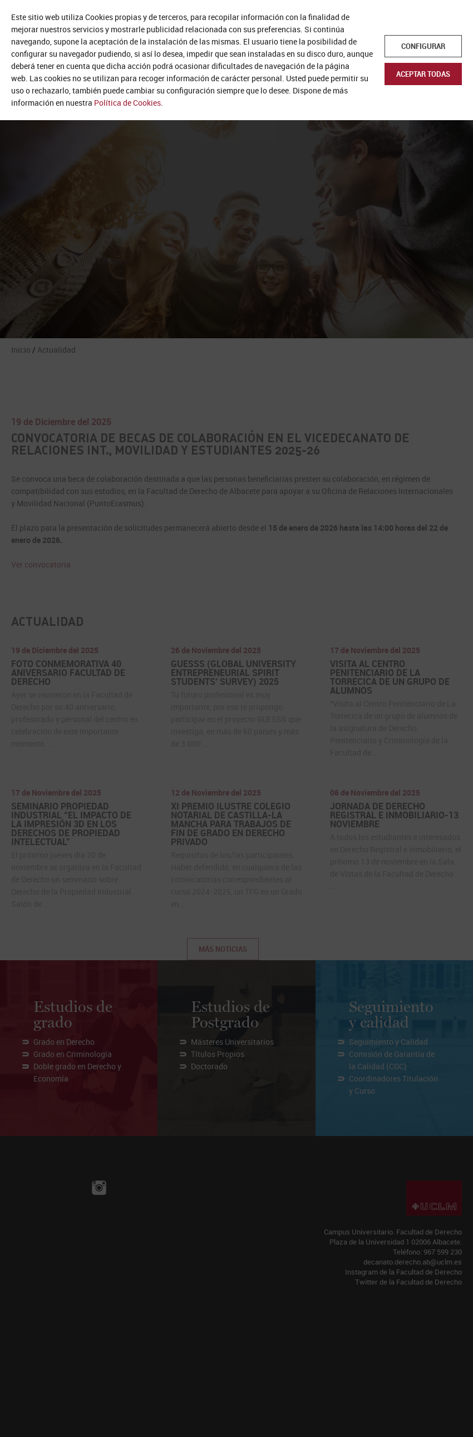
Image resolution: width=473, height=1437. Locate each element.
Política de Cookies (127, 102)
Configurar (423, 46)
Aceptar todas (423, 74)
